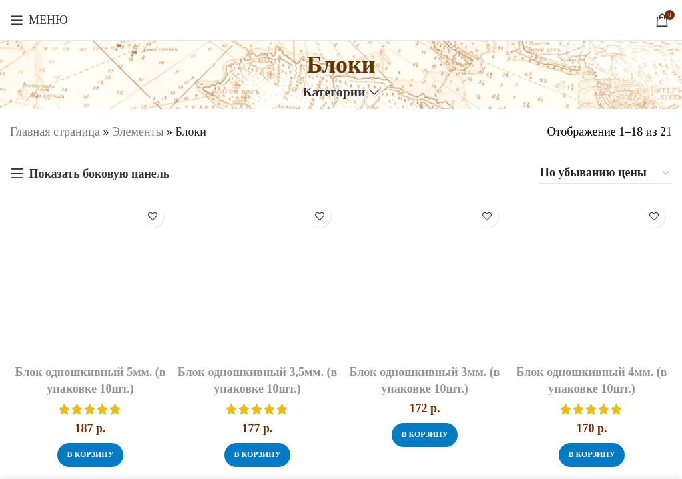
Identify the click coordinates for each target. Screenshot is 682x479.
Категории (333, 92)
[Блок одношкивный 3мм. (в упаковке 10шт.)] (424, 278)
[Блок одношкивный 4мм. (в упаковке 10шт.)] (592, 278)
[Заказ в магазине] (605, 173)
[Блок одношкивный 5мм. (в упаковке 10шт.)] (90, 278)
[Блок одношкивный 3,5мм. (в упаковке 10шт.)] (257, 278)
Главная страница (55, 131)
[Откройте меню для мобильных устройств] (39, 20)
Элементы (138, 131)
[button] (90, 455)
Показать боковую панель (99, 173)
